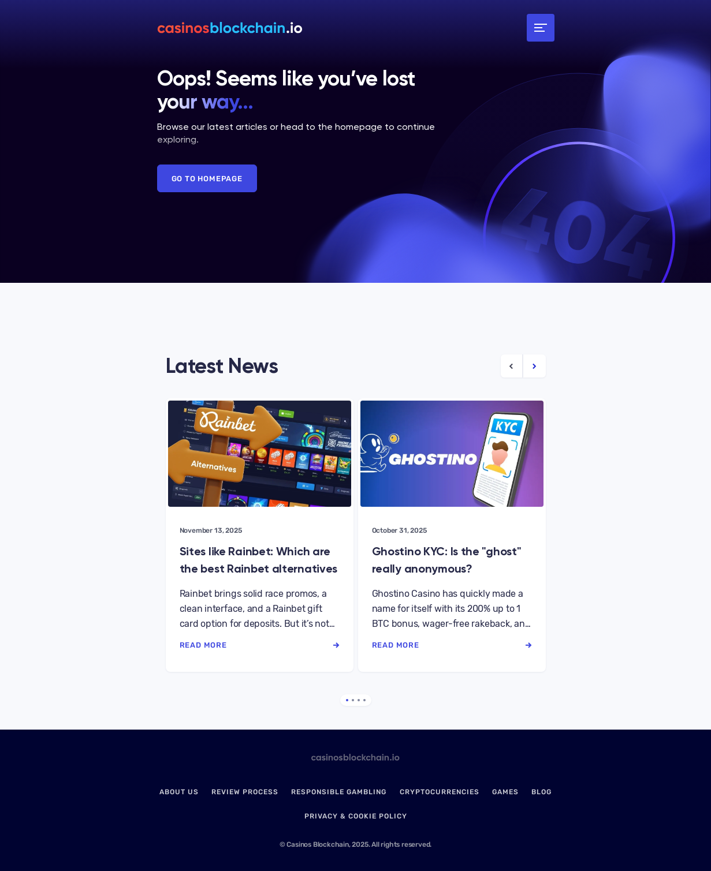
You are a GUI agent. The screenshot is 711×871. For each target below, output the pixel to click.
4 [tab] (364, 700)
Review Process (244, 792)
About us (179, 792)
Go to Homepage (207, 178)
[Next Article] (534, 365)
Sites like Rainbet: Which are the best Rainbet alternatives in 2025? (259, 560)
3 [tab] (359, 700)
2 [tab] (353, 700)
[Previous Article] (512, 365)
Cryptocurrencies (439, 792)
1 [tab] (347, 700)
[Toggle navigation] (540, 28)
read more (260, 645)
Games (505, 792)
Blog (541, 792)
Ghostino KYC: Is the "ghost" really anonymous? (447, 559)
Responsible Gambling (338, 792)
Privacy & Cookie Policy (355, 816)
